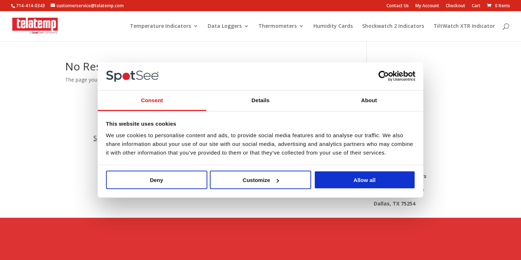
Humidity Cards (333, 26)
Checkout (455, 6)
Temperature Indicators (160, 26)
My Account (427, 6)
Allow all (364, 180)
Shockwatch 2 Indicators (393, 26)
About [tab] (369, 100)
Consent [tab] (152, 100)
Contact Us (397, 6)
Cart (476, 6)
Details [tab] (260, 100)
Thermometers (277, 26)
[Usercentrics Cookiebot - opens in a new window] (383, 76)
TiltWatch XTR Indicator (464, 26)
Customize (261, 180)
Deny (156, 180)
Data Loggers (225, 26)
